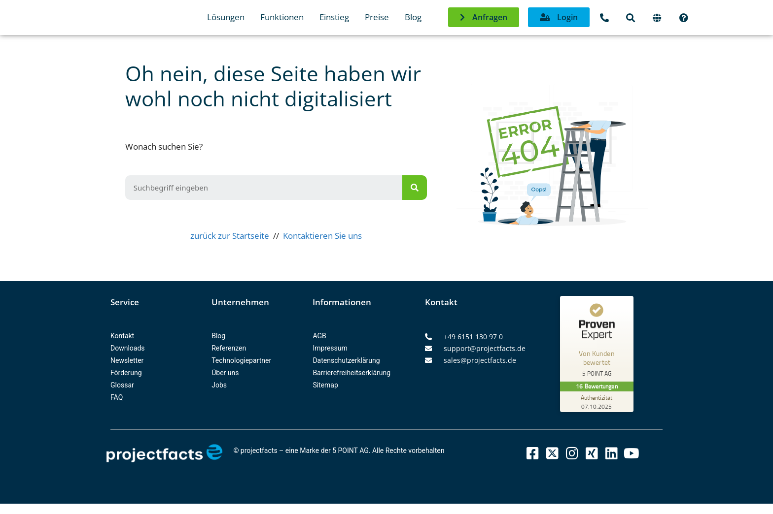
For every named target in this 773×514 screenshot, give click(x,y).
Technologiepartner (241, 360)
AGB (319, 336)
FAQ (116, 397)
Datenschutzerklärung (346, 360)
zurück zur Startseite (229, 235)
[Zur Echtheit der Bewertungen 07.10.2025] (597, 401)
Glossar (122, 385)
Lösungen (226, 17)
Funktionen (282, 17)
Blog (413, 17)
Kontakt (122, 336)
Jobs (219, 385)
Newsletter (126, 360)
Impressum (330, 348)
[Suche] (414, 187)
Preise (377, 17)
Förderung (126, 373)
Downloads (127, 348)
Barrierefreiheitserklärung (351, 373)
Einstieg (334, 17)
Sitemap (325, 385)
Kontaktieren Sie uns (322, 235)
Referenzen (228, 348)
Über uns (225, 373)
